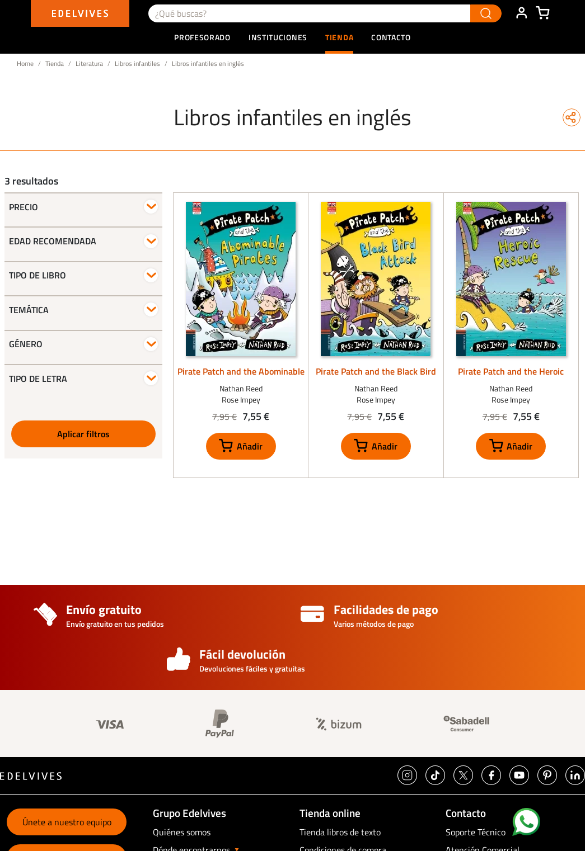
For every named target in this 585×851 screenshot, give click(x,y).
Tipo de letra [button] (38, 378)
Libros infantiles (137, 63)
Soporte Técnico (476, 832)
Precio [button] (23, 207)
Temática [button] (29, 309)
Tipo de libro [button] (37, 275)
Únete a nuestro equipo (66, 822)
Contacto (391, 37)
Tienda (54, 63)
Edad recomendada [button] (52, 241)
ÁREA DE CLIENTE (521, 13)
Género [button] (26, 344)
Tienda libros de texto (340, 832)
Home (25, 63)
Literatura (89, 63)
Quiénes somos (181, 832)
